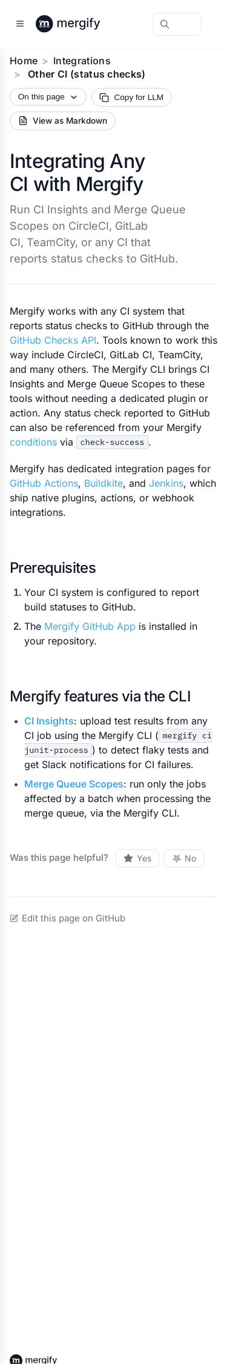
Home (24, 61)
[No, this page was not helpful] (184, 858)
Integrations (82, 61)
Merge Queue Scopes (73, 784)
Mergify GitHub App (90, 626)
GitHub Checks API (53, 340)
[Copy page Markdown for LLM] (131, 97)
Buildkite (103, 483)
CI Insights (49, 721)
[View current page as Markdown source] (63, 121)
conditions (33, 442)
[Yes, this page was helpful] (137, 858)
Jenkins (166, 483)
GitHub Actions (44, 483)
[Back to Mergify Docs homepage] (79, 24)
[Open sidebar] (20, 24)
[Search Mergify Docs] (177, 24)
